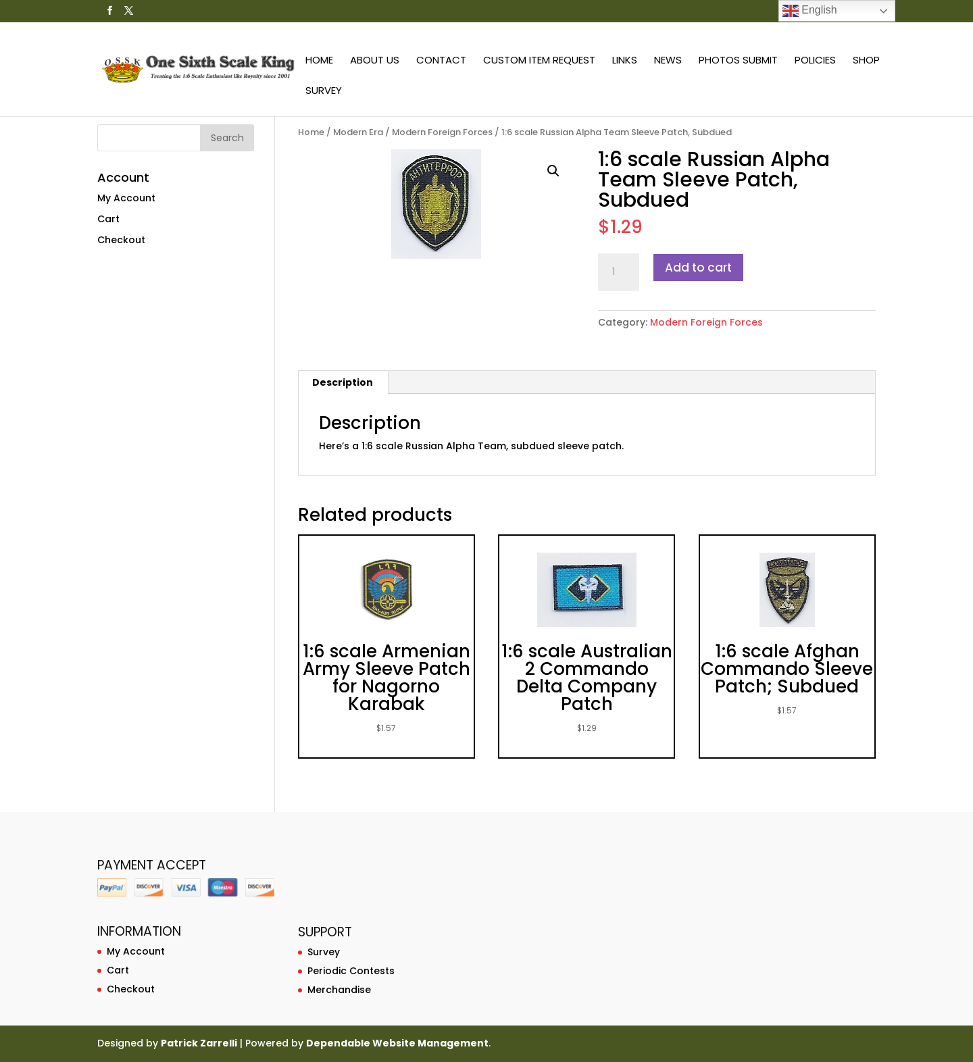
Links (624, 61)
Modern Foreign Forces (442, 132)
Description (342, 382)
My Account (126, 198)
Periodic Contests (351, 971)
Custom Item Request (539, 61)
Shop (866, 61)
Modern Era (358, 132)
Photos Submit (738, 61)
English (809, 11)
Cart (108, 219)
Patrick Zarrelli (199, 1043)
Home (319, 61)
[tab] (343, 382)
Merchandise (339, 989)
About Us (374, 61)
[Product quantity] (618, 272)
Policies (815, 61)
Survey (323, 91)
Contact (441, 61)
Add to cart (698, 267)
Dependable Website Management (397, 1043)
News (668, 61)
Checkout (121, 240)
